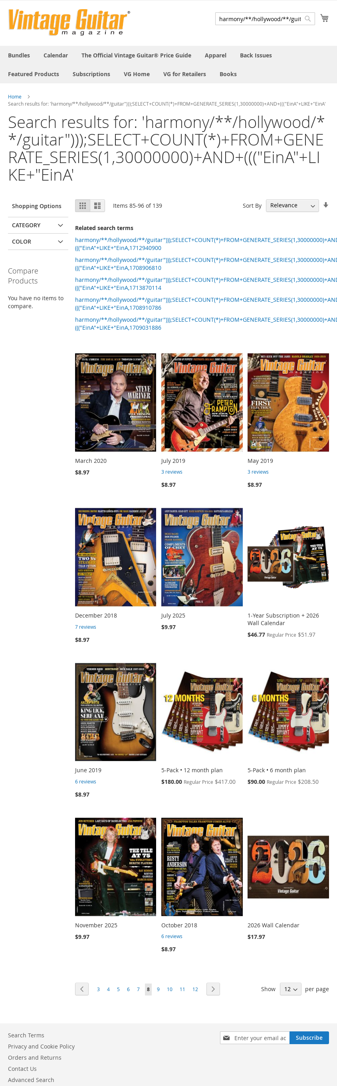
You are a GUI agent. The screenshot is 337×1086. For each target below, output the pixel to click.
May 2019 (260, 460)
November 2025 (96, 925)
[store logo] (69, 22)
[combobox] (265, 18)
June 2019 (88, 770)
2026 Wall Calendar (273, 925)
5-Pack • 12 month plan (192, 770)
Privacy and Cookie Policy (41, 1046)
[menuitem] (19, 55)
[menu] (168, 64)
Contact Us (22, 1068)
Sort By (252, 205)
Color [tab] (21, 241)
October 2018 (179, 925)
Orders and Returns (34, 1057)
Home (15, 96)
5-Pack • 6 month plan (277, 770)
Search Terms (26, 1035)
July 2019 (173, 460)
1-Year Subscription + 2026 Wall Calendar (283, 619)
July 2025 (173, 615)
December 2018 (96, 615)
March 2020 (91, 460)
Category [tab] (26, 225)
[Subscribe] (309, 1037)
